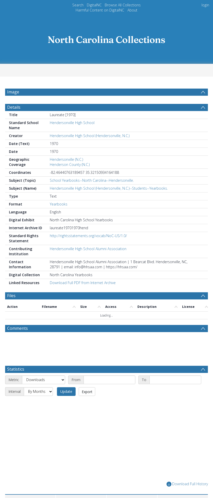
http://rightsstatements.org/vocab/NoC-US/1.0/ (88, 235)
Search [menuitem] (78, 5)
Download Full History (187, 484)
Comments (17, 328)
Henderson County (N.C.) (70, 164)
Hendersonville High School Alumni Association (88, 248)
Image (13, 92)
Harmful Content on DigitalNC (100, 10)
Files (11, 295)
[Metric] (43, 379)
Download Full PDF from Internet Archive (83, 282)
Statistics (15, 369)
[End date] (175, 379)
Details (13, 107)
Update (66, 391)
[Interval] (38, 391)
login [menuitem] (205, 5)
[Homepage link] (106, 38)
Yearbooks (58, 204)
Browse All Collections (123, 5)
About (132, 10)
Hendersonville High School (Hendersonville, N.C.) (89, 135)
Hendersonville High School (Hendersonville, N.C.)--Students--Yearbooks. (109, 188)
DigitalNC (94, 5)
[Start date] (109, 379)
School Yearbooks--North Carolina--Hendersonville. (92, 180)
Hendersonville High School (72, 122)
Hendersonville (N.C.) (66, 159)
